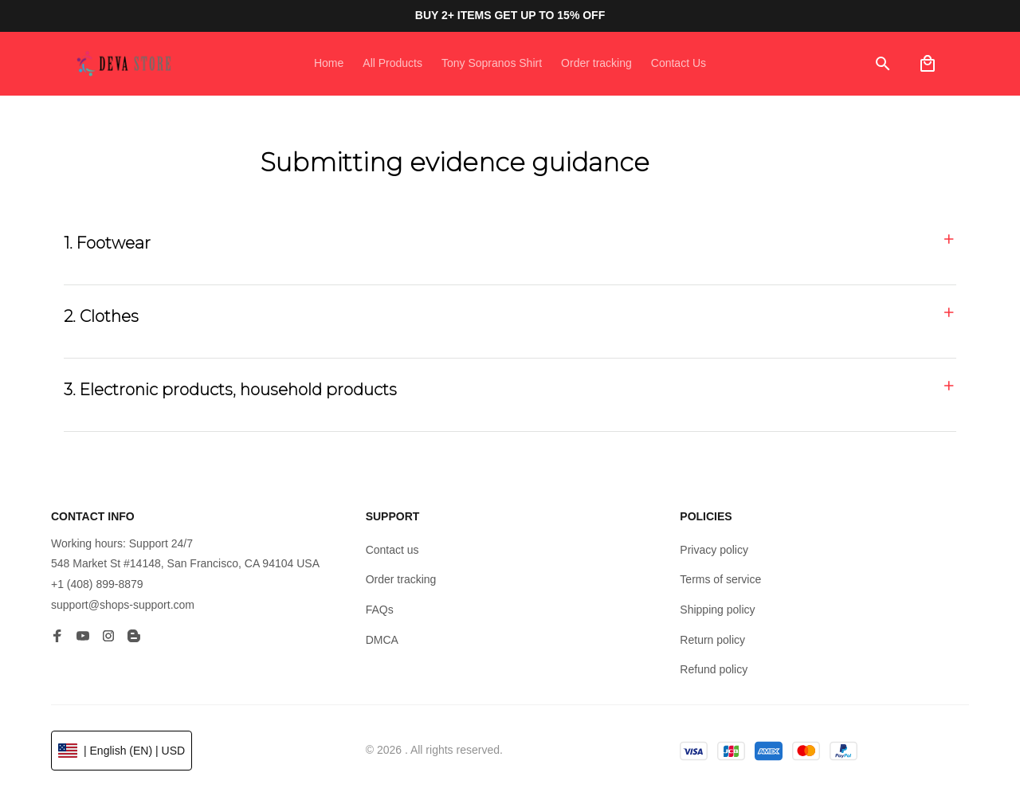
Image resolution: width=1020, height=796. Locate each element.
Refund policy (713, 669)
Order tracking (401, 579)
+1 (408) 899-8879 (97, 584)
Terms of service (720, 579)
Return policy (712, 639)
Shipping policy (717, 609)
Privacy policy (714, 549)
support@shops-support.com (122, 604)
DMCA (382, 639)
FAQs (380, 609)
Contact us (392, 549)
